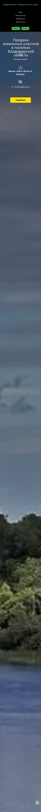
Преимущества (20, 18)
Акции (20, 12)
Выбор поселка (20, 22)
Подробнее (20, 100)
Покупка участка (20, 15)
